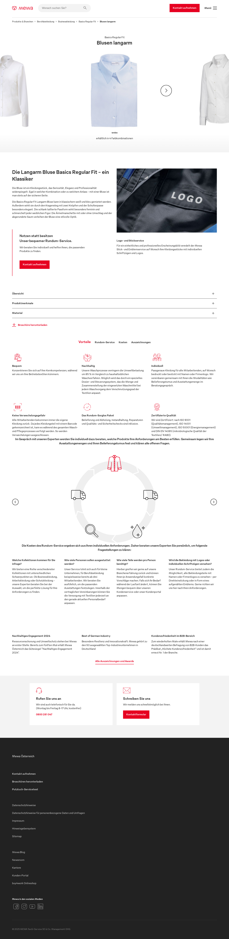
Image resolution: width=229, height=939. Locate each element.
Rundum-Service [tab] (105, 342)
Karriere (16, 867)
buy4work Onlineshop (24, 883)
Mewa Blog (18, 852)
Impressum (18, 820)
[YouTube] (32, 906)
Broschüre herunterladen (28, 325)
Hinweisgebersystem (24, 828)
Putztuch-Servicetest (25, 789)
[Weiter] (166, 90)
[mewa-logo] (22, 8)
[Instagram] (24, 906)
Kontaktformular (136, 714)
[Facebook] (16, 906)
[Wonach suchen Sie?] (64, 8)
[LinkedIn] (40, 906)
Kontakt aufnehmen (184, 7)
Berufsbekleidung (45, 21)
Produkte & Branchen (22, 21)
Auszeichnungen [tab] (141, 342)
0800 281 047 (44, 714)
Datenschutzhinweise (24, 805)
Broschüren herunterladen (27, 781)
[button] (114, 293)
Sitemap (17, 836)
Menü (210, 8)
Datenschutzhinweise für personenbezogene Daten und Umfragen (48, 813)
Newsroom (18, 859)
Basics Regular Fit (87, 21)
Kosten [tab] (123, 342)
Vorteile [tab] (84, 341)
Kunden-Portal (20, 875)
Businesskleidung (66, 21)
